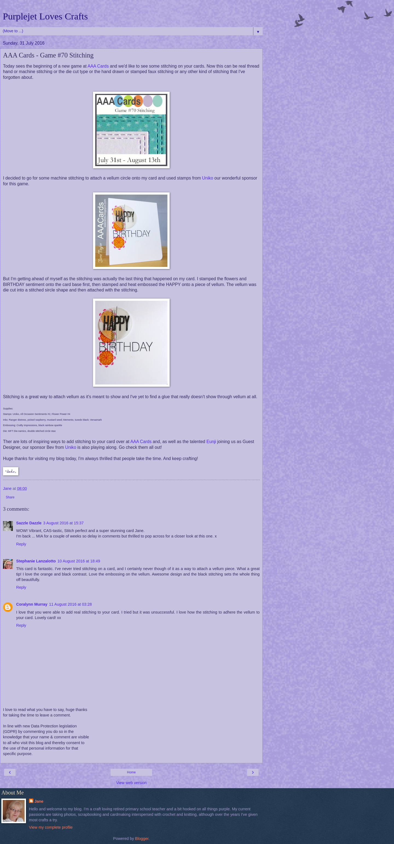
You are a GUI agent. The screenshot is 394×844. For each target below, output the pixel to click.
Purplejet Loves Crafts (45, 16)
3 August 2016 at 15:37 (63, 523)
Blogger (142, 838)
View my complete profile (51, 827)
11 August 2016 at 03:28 (70, 604)
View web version (131, 783)
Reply (21, 544)
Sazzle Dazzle (29, 523)
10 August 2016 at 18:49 (78, 561)
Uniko (207, 178)
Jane (39, 801)
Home (131, 772)
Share (10, 497)
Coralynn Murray (31, 604)
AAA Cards (98, 66)
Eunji (211, 441)
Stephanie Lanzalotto (36, 561)
